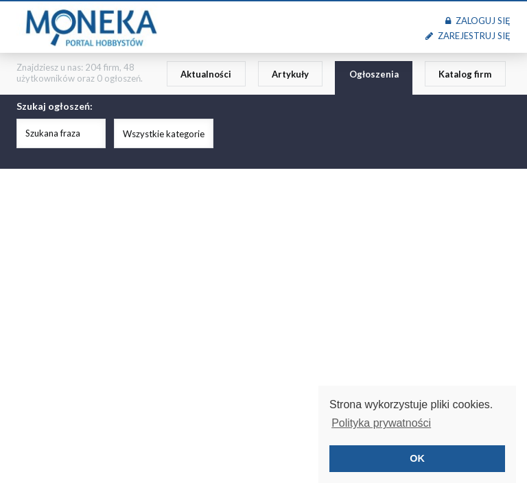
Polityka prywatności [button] (381, 423)
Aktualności (205, 74)
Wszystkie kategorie (163, 133)
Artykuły (290, 74)
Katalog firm (464, 74)
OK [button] (417, 458)
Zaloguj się (478, 20)
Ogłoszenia (374, 74)
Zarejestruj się (468, 35)
